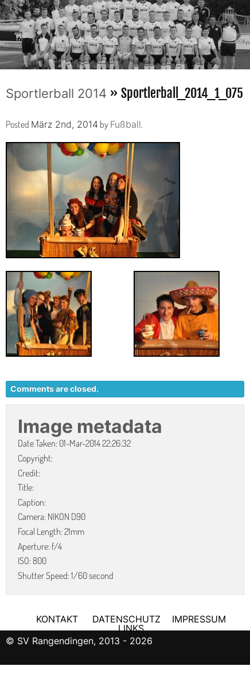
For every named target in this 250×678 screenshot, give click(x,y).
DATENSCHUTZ (126, 619)
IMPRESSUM (199, 619)
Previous (8, 31)
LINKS (131, 628)
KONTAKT (57, 619)
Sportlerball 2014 (56, 93)
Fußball (125, 124)
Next (241, 31)
